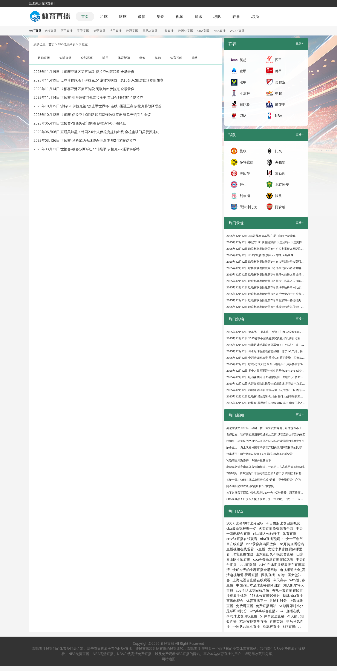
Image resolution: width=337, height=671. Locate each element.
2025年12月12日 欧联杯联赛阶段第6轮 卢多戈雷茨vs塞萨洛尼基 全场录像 (272, 249)
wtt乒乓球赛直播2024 (266, 611)
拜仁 (243, 184)
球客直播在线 (243, 554)
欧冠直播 (132, 31)
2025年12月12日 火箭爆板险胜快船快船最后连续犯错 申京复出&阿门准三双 (273, 383)
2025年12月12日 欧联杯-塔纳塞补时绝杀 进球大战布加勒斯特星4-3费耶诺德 (273, 396)
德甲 (278, 71)
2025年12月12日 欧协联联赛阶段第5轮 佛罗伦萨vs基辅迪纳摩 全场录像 (271, 268)
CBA (243, 115)
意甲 (243, 71)
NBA (278, 115)
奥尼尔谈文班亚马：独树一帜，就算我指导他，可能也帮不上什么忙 (268, 428)
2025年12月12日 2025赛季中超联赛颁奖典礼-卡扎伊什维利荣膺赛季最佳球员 (274, 338)
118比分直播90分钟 (265, 595)
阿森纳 (280, 207)
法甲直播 (116, 31)
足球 (104, 16)
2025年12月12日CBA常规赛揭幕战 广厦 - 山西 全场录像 (261, 236)
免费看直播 (244, 605)
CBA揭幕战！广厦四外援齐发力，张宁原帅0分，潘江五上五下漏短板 (268, 499)
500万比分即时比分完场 (244, 523)
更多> (299, 43)
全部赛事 (87, 58)
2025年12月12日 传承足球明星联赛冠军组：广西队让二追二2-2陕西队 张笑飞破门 (277, 345)
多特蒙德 (246, 162)
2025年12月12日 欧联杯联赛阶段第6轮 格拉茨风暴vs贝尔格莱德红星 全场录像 (275, 281)
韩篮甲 (280, 104)
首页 (85, 16)
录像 (142, 16)
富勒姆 (280, 173)
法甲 (243, 82)
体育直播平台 (256, 600)
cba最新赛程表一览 (241, 528)
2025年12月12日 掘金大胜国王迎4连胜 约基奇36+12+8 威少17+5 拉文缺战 (273, 370)
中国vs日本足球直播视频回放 (258, 585)
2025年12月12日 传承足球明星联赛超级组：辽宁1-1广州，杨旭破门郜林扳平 (274, 351)
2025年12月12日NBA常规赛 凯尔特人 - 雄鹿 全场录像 (259, 255)
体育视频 (176, 58)
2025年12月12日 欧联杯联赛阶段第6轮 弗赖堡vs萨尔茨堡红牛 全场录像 (271, 307)
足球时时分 (278, 600)
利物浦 (245, 195)
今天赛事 (280, 580)
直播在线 (293, 611)
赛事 (236, 16)
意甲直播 (83, 31)
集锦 (160, 16)
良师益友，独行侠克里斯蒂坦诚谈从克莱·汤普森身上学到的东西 (265, 434)
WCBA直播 (237, 31)
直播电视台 (235, 600)
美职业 (280, 82)
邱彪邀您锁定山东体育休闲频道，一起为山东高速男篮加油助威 (265, 467)
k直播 (261, 549)
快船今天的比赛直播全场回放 (255, 569)
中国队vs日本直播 (246, 626)
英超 (243, 59)
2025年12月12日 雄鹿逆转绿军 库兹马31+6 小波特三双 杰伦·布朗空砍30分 (272, 390)
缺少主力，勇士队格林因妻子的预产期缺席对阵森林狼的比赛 (264, 447)
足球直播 (44, 58)
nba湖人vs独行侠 (266, 533)
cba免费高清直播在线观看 (273, 559)
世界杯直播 (149, 31)
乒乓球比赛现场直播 (241, 616)
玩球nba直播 (293, 595)
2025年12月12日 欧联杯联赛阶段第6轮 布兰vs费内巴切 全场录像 (266, 294)
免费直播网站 (266, 605)
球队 (217, 16)
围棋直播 (268, 575)
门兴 (278, 151)
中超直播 (168, 31)
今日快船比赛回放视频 (283, 523)
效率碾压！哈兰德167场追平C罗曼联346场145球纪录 (259, 454)
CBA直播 (203, 31)
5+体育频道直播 (272, 616)
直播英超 (276, 621)
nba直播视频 (270, 538)
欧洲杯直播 (185, 31)
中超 (278, 93)
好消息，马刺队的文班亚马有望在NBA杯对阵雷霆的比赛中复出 (265, 441)
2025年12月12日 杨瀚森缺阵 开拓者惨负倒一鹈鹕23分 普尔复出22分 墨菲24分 (275, 377)
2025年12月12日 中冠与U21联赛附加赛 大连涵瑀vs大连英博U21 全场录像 (272, 242)
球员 (255, 16)
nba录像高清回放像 (261, 544)
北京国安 (282, 184)
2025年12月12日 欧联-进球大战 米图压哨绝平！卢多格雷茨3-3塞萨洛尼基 (272, 364)
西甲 (278, 59)
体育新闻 (124, 58)
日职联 (245, 104)
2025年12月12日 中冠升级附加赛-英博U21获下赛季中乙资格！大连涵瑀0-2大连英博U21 (281, 358)
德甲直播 (99, 31)
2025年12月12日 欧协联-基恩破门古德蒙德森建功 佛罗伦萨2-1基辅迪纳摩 (272, 403)
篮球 (123, 16)
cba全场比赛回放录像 (252, 590)
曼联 (243, 151)
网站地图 (168, 659)
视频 (179, 16)
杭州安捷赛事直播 (253, 621)
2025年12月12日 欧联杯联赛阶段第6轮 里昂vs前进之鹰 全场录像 (266, 274)
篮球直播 (65, 58)
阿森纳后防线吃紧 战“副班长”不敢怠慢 (250, 486)
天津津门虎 (248, 207)
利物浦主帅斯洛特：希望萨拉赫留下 (248, 460)
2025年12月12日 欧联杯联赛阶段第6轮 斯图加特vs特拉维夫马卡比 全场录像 (273, 300)
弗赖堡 (280, 162)
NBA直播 (219, 31)
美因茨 (245, 173)
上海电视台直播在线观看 (251, 580)
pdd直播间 (247, 564)
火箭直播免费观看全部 (276, 528)
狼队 (278, 195)
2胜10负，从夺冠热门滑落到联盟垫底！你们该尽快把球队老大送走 (267, 473)
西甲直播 (67, 31)
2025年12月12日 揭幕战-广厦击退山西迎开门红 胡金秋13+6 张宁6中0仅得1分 (274, 332)
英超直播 (50, 31)
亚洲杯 (245, 93)
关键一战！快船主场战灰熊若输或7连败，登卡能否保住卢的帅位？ (267, 480)
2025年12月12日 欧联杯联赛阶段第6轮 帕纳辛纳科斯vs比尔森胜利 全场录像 (273, 287)
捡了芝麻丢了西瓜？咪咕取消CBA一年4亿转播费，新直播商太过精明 (268, 492)
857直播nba (291, 626)
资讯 (198, 16)
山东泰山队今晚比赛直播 (275, 554)
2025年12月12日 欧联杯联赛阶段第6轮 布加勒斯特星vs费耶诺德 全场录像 (272, 261)
